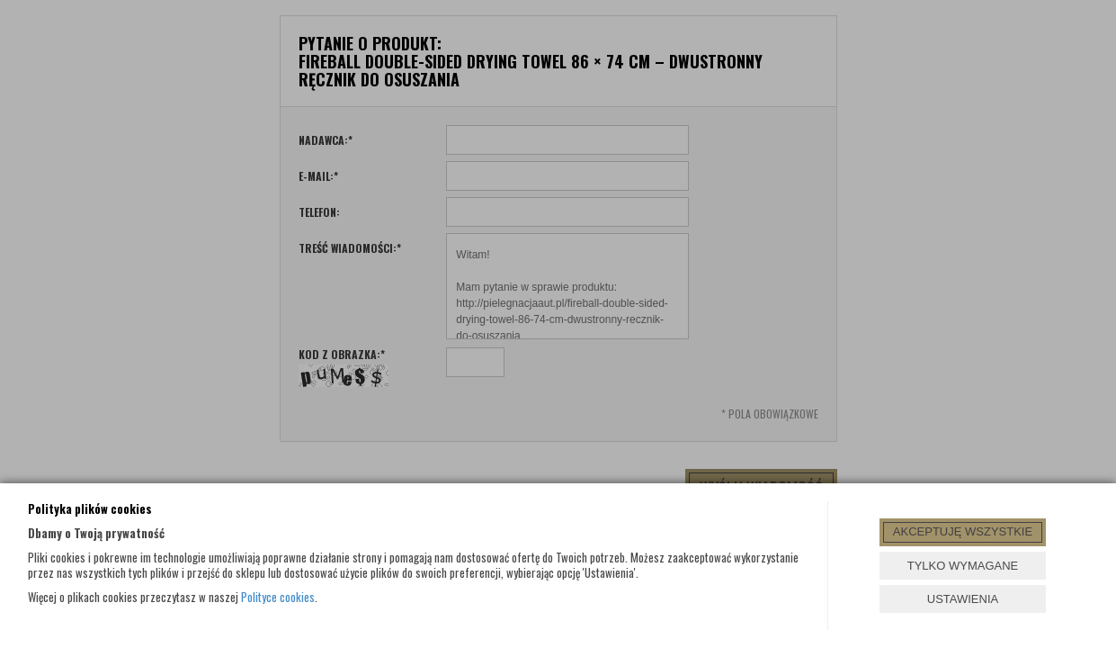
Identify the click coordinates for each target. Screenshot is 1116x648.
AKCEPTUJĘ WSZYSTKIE (962, 531)
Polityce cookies (278, 597)
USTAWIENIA (962, 599)
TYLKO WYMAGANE (963, 565)
